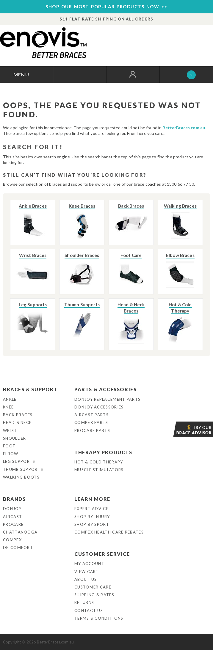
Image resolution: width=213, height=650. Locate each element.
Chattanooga (20, 532)
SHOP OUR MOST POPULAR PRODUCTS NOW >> (106, 6)
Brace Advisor (173, 429)
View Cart (86, 571)
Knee (8, 407)
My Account (89, 563)
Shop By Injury (92, 516)
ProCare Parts (92, 430)
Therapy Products (103, 452)
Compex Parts (91, 422)
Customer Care (92, 587)
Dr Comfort (18, 547)
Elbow (10, 453)
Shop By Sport (91, 524)
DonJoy (12, 508)
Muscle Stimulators (98, 469)
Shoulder (14, 438)
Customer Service (102, 554)
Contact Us (88, 610)
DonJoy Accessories (98, 407)
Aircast (12, 516)
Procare (13, 524)
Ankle (10, 399)
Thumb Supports (23, 469)
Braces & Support (30, 389)
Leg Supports (19, 461)
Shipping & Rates (94, 594)
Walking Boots (21, 477)
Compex (12, 539)
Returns (84, 602)
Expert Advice (91, 508)
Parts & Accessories (105, 389)
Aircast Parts (91, 414)
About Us (85, 579)
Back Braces (17, 414)
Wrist (10, 430)
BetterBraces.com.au (183, 127)
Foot (9, 446)
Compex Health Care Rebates (109, 532)
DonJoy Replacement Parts (107, 399)
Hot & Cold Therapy (98, 462)
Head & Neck (17, 422)
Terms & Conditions (98, 618)
